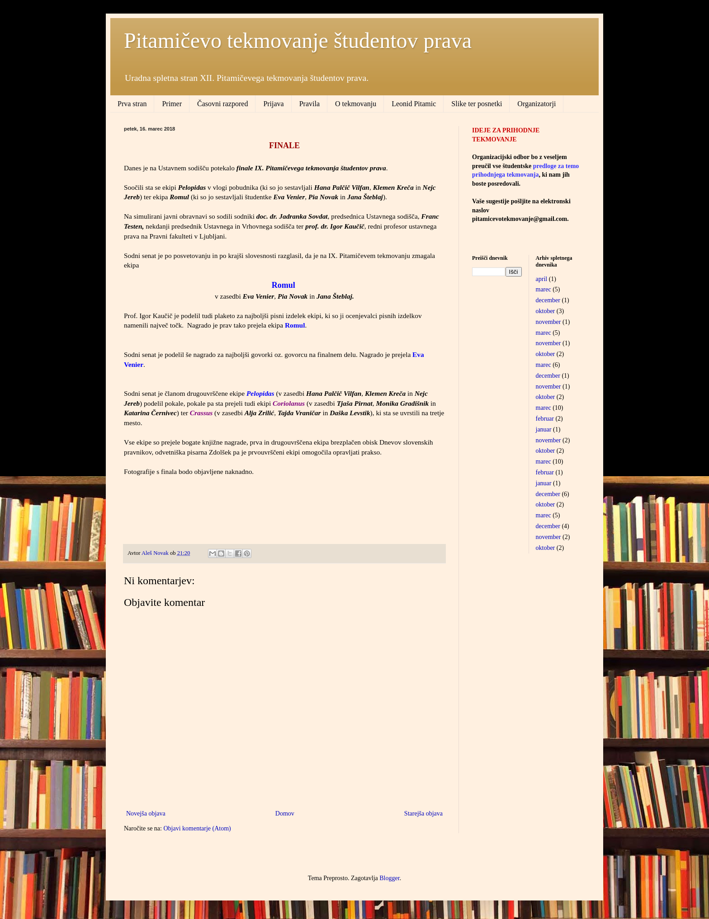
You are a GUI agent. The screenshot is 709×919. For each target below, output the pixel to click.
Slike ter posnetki (476, 104)
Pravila (309, 104)
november (548, 322)
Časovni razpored (222, 104)
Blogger (389, 878)
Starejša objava (423, 813)
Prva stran (132, 104)
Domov (284, 813)
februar (545, 418)
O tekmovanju (355, 104)
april (542, 279)
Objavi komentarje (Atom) (197, 828)
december (548, 300)
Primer (172, 104)
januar (544, 429)
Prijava (273, 104)
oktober (545, 311)
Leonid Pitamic (414, 104)
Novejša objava (145, 813)
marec (543, 289)
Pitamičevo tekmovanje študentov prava (298, 40)
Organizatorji (536, 104)
